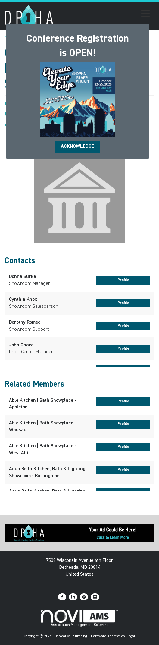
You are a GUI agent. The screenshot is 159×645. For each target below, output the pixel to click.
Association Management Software (79, 618)
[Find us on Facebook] (62, 596)
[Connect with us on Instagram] (84, 596)
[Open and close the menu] (103, 15)
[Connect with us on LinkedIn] (73, 596)
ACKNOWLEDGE (77, 146)
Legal (131, 636)
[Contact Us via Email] (95, 596)
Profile (123, 280)
